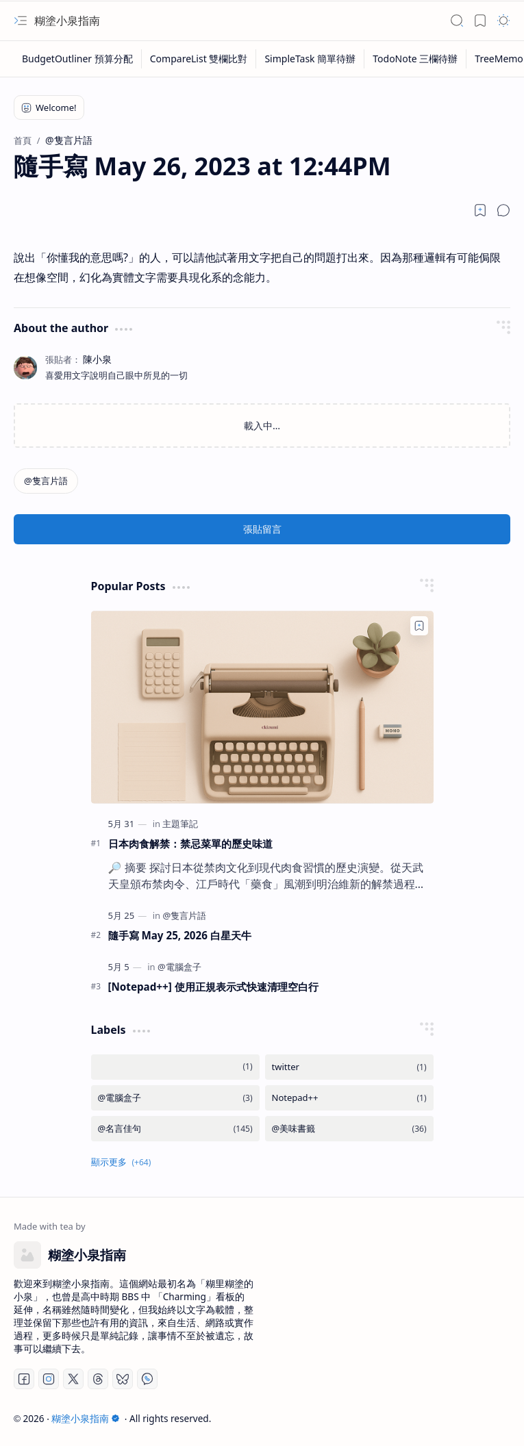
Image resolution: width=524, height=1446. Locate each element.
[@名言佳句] (175, 1128)
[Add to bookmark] (419, 625)
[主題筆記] (180, 823)
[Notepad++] (349, 1098)
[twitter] (349, 1067)
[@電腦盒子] (179, 967)
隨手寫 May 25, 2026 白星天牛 (179, 935)
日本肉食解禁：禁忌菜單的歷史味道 (190, 843)
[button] (20, 20)
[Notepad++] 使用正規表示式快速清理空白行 (213, 986)
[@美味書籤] (349, 1128)
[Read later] (480, 210)
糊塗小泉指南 (67, 20)
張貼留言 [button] (262, 528)
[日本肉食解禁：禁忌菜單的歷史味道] (262, 707)
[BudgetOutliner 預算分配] (78, 58)
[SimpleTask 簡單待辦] (310, 58)
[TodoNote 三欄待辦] (415, 58)
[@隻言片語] (46, 481)
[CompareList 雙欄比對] (199, 58)
